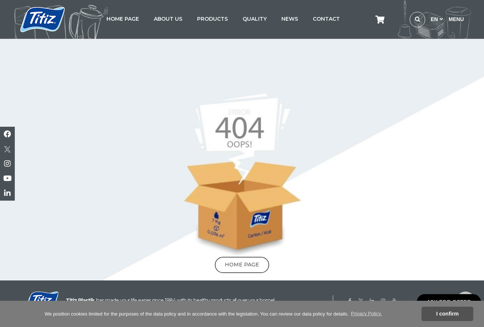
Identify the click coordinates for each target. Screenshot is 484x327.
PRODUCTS (212, 19)
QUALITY (255, 19)
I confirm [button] (447, 314)
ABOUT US (168, 19)
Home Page (242, 264)
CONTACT (326, 19)
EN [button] (437, 19)
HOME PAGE (122, 19)
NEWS (289, 19)
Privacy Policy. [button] (366, 313)
